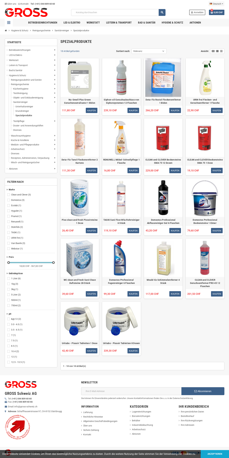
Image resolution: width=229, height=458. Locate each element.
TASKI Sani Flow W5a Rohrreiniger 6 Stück (121, 221)
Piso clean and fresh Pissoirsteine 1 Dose (80, 221)
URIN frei (17, 237)
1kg (15, 283)
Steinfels (17, 227)
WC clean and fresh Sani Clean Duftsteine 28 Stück (80, 281)
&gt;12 (16, 319)
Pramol (16, 216)
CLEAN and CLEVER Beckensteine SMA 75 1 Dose (205, 161)
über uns (10, 4)
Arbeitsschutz (139, 429)
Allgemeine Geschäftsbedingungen (100, 421)
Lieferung (88, 412)
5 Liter (16, 294)
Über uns (87, 425)
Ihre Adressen (187, 425)
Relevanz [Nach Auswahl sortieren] (137, 51)
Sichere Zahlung (91, 430)
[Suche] (118, 12)
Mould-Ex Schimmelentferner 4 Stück (163, 281)
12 (14, 356)
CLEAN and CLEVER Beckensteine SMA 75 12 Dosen (163, 161)
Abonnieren (202, 391)
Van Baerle (18, 243)
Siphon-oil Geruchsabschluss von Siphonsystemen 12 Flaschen (121, 101)
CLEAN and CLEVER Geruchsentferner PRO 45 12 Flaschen (205, 283)
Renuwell (17, 221)
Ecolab (16, 205)
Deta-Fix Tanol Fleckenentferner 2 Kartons (80, 161)
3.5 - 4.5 (17, 329)
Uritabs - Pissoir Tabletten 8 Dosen (121, 343)
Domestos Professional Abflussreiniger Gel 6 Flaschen (163, 221)
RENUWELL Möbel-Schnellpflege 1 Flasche (121, 161)
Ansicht (204, 51)
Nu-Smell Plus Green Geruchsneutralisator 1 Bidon (79, 101)
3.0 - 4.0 (17, 324)
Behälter (136, 420)
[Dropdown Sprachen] (216, 3)
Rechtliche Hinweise (93, 416)
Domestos (18, 200)
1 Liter (16, 278)
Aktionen (136, 434)
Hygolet (17, 210)
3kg (15, 289)
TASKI (16, 232)
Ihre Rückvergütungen (192, 420)
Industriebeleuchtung (142, 425)
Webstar (17, 248)
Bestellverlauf (187, 416)
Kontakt (23, 4)
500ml (16, 300)
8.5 (14, 346)
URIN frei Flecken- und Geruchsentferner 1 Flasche (205, 101)
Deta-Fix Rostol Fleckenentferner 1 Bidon (163, 101)
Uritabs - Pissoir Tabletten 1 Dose (79, 343)
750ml (16, 305)
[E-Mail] (131, 391)
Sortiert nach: (123, 51)
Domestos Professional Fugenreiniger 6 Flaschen (121, 281)
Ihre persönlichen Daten (192, 411)
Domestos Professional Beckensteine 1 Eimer (205, 221)
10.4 (15, 351)
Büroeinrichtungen (141, 416)
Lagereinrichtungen (141, 411)
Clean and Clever (21, 194)
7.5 (14, 340)
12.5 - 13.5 (18, 362)
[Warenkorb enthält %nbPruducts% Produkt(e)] (216, 12)
